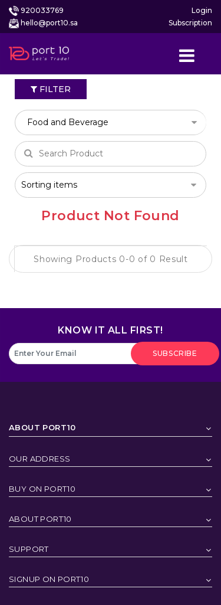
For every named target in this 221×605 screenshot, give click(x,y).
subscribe (175, 353)
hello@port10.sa (49, 22)
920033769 (42, 10)
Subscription (190, 22)
